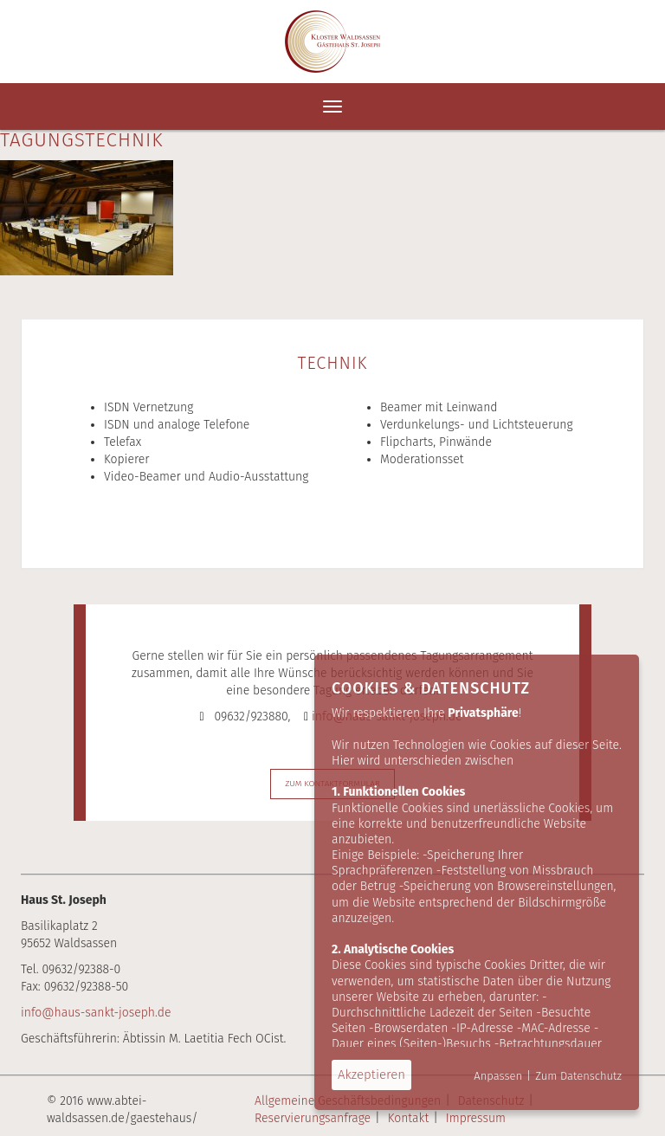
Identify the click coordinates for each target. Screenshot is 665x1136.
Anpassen (498, 1075)
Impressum (476, 1118)
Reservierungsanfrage (313, 1118)
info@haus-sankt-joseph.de (96, 1012)
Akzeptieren (371, 1074)
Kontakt (408, 1118)
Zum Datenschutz (578, 1075)
